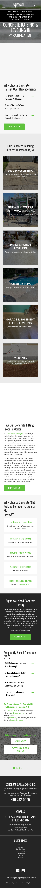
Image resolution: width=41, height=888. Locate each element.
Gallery (20, 855)
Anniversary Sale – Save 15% (20, 14)
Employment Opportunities (20, 12)
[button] (20, 97)
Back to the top (20, 768)
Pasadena (12, 718)
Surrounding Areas (16, 720)
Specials (13, 17)
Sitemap (18, 883)
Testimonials (25, 17)
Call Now (20, 741)
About (20, 847)
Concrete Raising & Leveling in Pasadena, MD (20, 30)
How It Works (20, 851)
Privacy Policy (10, 883)
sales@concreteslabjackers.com (20, 824)
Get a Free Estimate (20, 20)
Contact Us (14, 126)
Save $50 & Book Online (20, 749)
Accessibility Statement (28, 883)
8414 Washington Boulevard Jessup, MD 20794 (20, 818)
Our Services (20, 849)
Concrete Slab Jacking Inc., (15, 434)
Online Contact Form (18, 713)
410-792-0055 (20, 799)
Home (20, 845)
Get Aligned (24, 878)
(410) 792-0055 (12, 711)
